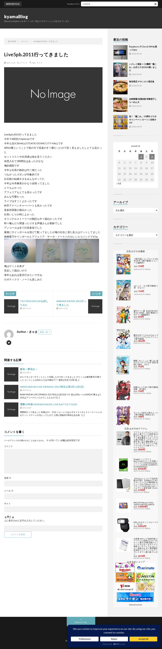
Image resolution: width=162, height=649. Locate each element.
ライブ (39, 63)
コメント (8, 446)
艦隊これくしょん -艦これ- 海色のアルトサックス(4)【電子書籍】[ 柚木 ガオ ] (147, 362)
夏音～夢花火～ (29, 369)
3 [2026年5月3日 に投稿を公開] (152, 156)
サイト (7, 503)
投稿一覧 (44, 332)
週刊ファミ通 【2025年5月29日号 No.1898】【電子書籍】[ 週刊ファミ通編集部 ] (147, 313)
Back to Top (81, 622)
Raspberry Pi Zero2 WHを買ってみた (86, 4)
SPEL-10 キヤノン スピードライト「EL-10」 (147, 523)
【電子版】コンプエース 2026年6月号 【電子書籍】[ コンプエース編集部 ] (147, 261)
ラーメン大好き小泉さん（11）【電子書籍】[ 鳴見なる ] (147, 413)
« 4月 (118, 183)
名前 (7, 478)
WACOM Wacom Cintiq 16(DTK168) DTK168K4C (144, 503)
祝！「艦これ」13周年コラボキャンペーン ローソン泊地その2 (142, 119)
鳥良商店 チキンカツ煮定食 (141, 81)
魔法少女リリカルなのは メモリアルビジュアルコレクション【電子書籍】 (147, 337)
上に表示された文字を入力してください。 (25, 520)
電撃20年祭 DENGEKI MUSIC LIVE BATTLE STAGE (48, 404)
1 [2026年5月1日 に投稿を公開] (141, 156)
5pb (33, 63)
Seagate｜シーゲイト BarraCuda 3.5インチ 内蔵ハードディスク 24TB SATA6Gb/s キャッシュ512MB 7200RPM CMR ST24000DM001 (147, 463)
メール (8, 491)
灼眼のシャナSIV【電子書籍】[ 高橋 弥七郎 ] (147, 388)
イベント (24, 63)
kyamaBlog (16, 16)
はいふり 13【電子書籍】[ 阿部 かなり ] (147, 287)
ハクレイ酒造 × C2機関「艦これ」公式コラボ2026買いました (143, 67)
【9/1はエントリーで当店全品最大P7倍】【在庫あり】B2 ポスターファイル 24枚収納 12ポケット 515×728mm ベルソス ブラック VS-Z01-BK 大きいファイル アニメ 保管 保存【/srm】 (147, 483)
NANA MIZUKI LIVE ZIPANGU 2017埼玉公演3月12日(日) (52, 386)
